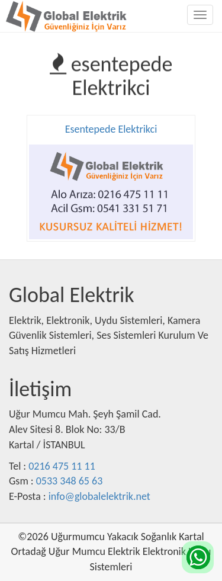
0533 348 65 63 (69, 480)
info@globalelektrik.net (99, 496)
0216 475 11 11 (61, 466)
